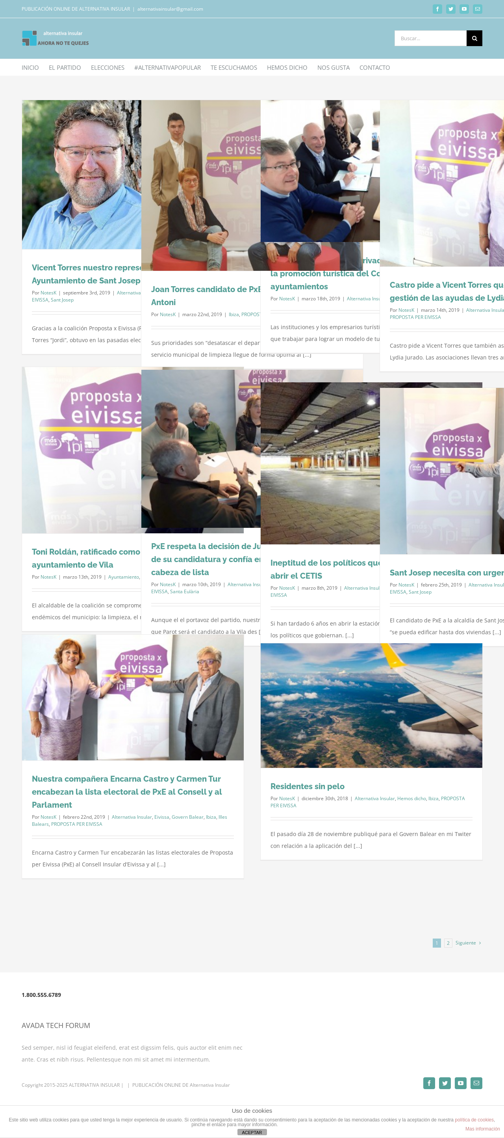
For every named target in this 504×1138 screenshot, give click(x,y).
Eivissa (161, 817)
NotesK (48, 292)
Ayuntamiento (123, 577)
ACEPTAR (252, 1132)
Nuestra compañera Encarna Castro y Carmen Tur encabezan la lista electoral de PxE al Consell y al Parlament (127, 792)
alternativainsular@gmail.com (170, 9)
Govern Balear (188, 817)
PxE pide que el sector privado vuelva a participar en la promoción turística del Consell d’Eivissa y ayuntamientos (371, 273)
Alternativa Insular (367, 298)
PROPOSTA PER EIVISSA (415, 317)
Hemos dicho (411, 798)
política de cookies (474, 1120)
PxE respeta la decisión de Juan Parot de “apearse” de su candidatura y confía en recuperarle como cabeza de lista (248, 559)
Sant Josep (62, 299)
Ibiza (234, 314)
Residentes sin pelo (308, 786)
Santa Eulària (184, 591)
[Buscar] (474, 38)
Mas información (482, 1129)
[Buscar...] (431, 38)
